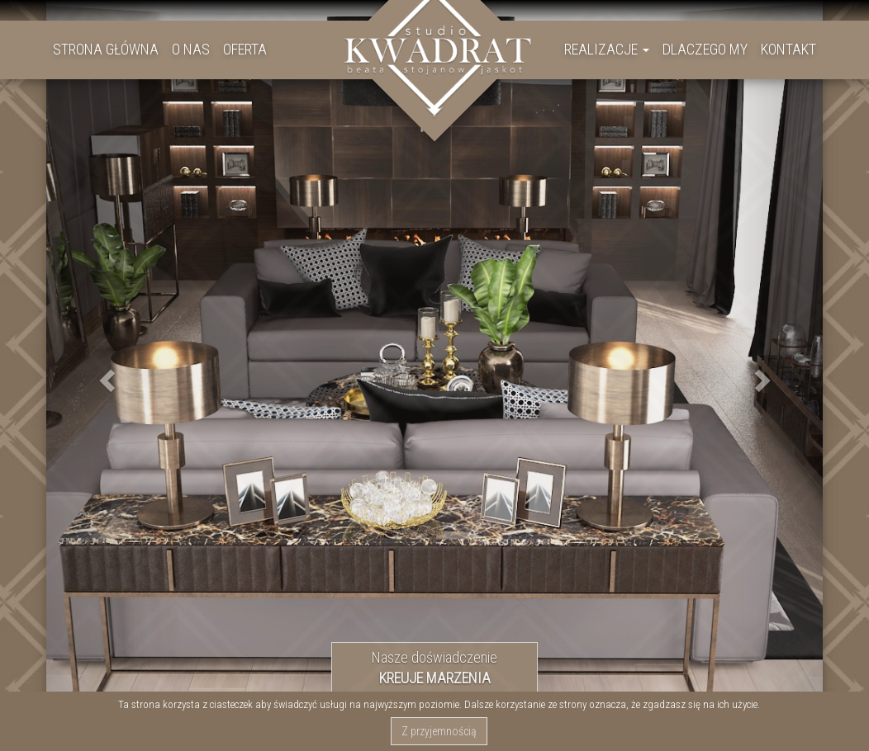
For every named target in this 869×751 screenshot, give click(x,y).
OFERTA (245, 49)
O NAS (191, 49)
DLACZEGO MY (705, 49)
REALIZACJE (606, 49)
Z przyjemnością (439, 731)
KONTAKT (788, 49)
